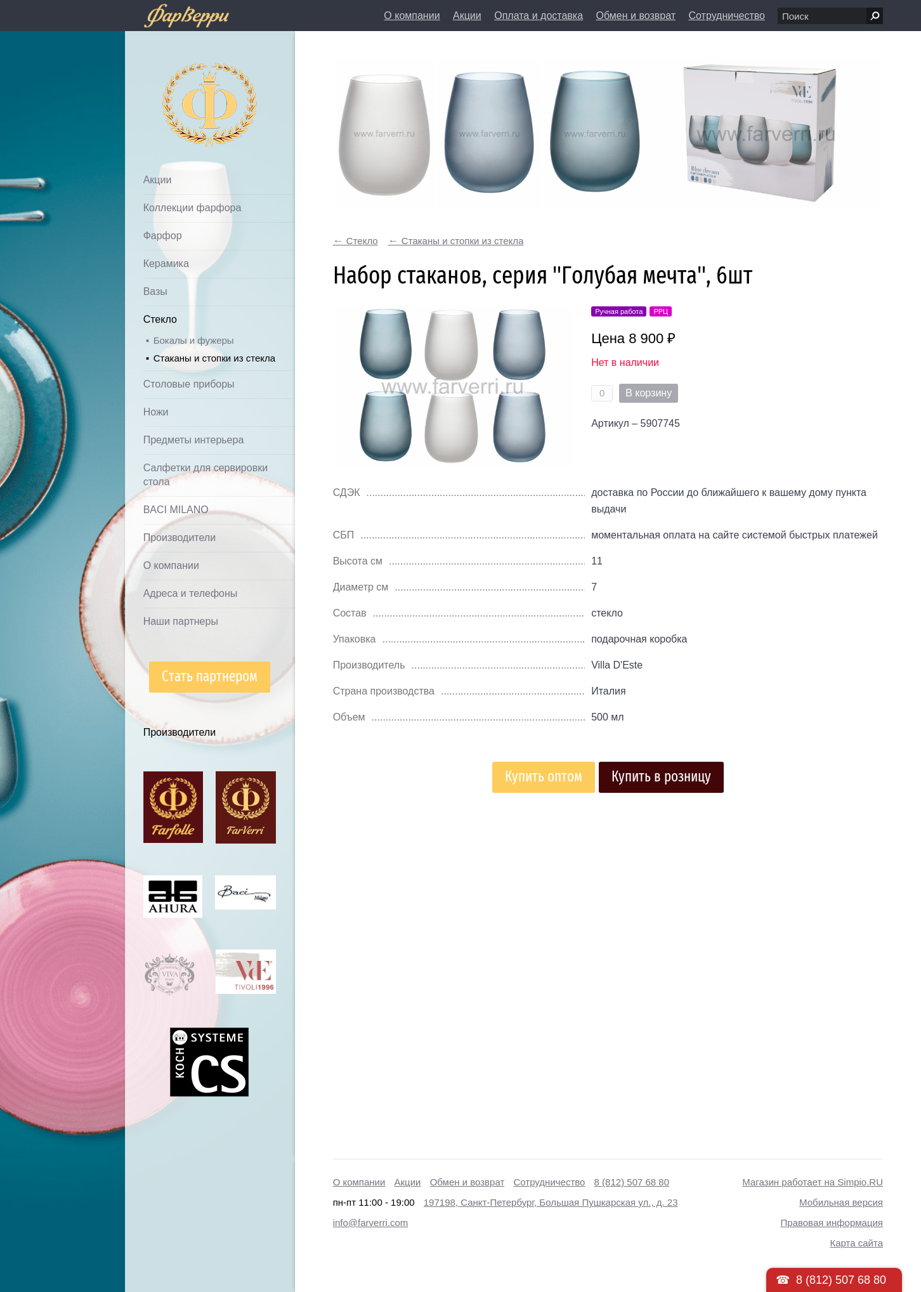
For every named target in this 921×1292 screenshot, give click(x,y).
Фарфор (162, 235)
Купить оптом (543, 776)
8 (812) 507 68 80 (631, 1182)
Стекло (160, 319)
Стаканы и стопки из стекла (214, 358)
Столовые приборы (189, 384)
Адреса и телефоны (190, 593)
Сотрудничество (726, 15)
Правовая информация (832, 1222)
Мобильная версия (841, 1202)
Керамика (166, 263)
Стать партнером (210, 676)
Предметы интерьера (193, 439)
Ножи (156, 412)
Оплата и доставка (538, 15)
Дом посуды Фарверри (184, 85)
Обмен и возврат (636, 15)
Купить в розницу (661, 776)
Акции (467, 15)
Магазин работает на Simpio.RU (812, 1182)
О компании (412, 15)
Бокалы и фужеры (194, 340)
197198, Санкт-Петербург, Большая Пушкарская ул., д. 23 (551, 1202)
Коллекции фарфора (192, 207)
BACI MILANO (176, 509)
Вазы (155, 291)
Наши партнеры (180, 621)
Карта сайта (856, 1242)
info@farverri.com (370, 1222)
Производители (179, 537)
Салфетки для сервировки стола (205, 474)
